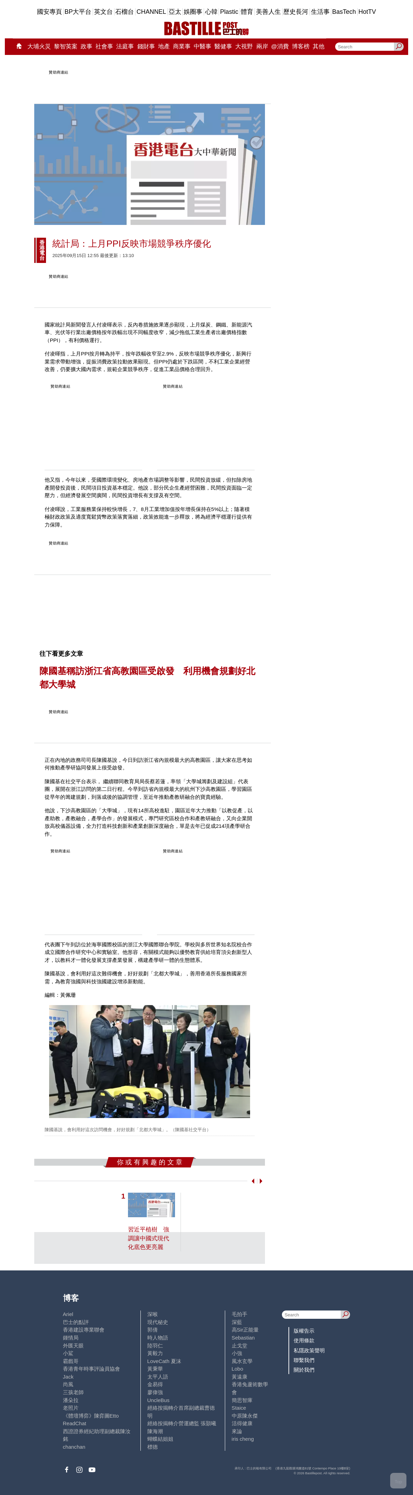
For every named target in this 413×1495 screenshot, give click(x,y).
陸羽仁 (155, 1346)
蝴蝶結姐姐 (160, 1439)
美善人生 (268, 11)
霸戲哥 (71, 1361)
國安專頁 (49, 11)
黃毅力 (155, 1353)
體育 (247, 11)
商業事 (182, 46)
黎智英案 (65, 46)
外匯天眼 (73, 1346)
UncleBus (158, 1400)
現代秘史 (157, 1322)
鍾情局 (71, 1338)
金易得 (155, 1384)
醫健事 (223, 46)
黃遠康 (239, 1377)
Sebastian (243, 1338)
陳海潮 (155, 1431)
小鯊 (68, 1353)
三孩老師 (73, 1392)
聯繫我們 (304, 1360)
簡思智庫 (242, 1400)
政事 (86, 46)
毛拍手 (239, 1314)
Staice (239, 1408)
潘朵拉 (71, 1400)
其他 (318, 46)
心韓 (211, 11)
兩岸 (262, 46)
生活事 (320, 11)
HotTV (367, 11)
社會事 (104, 46)
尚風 (68, 1384)
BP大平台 (78, 11)
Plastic (229, 11)
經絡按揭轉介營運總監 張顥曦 (181, 1423)
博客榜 (301, 46)
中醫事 (202, 46)
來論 (237, 1431)
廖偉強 (155, 1392)
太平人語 (157, 1377)
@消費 (280, 46)
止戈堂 (239, 1346)
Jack (68, 1377)
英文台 (103, 11)
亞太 (175, 11)
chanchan (74, 1447)
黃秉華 (155, 1369)
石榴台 (124, 11)
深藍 (237, 1322)
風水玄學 (242, 1361)
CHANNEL (151, 11)
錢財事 (146, 46)
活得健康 (242, 1423)
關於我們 (304, 1370)
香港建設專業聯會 (83, 1330)
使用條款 (304, 1340)
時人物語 (157, 1338)
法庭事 (125, 46)
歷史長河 (295, 11)
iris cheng (243, 1439)
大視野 (244, 46)
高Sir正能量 (245, 1330)
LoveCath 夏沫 (164, 1361)
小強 (237, 1353)
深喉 (152, 1314)
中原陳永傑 (245, 1416)
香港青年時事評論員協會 (91, 1369)
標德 (152, 1447)
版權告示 (304, 1331)
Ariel (68, 1314)
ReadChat (74, 1423)
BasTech (344, 11)
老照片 (71, 1408)
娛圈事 (193, 11)
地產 (164, 46)
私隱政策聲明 (309, 1350)
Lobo (237, 1369)
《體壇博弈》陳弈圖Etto (91, 1416)
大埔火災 (39, 46)
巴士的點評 (76, 1322)
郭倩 (152, 1330)
